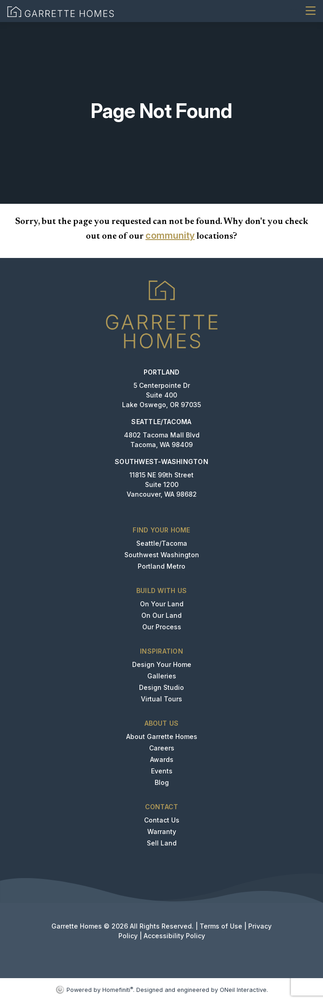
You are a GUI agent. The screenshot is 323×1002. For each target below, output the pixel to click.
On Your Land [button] (162, 604)
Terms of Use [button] (221, 926)
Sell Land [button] (162, 843)
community (170, 235)
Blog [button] (162, 782)
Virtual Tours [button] (161, 699)
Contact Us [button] (161, 820)
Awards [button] (161, 759)
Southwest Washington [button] (161, 555)
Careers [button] (161, 748)
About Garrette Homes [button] (161, 736)
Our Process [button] (161, 627)
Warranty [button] (161, 831)
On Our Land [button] (161, 615)
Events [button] (162, 771)
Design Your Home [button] (161, 664)
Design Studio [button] (161, 687)
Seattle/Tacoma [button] (161, 543)
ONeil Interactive (243, 989)
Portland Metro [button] (161, 566)
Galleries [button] (161, 676)
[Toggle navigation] (310, 10)
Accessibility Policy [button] (174, 936)
